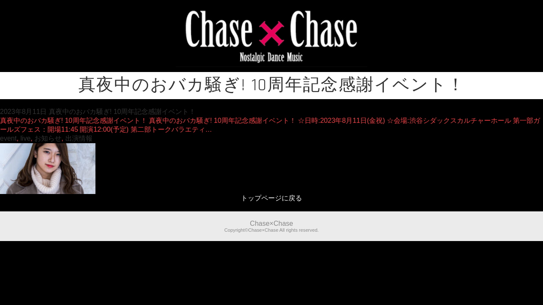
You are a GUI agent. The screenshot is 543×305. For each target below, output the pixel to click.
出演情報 (78, 138)
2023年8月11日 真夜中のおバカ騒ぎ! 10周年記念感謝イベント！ (98, 111)
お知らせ (48, 138)
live (25, 138)
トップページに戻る (271, 198)
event (8, 138)
